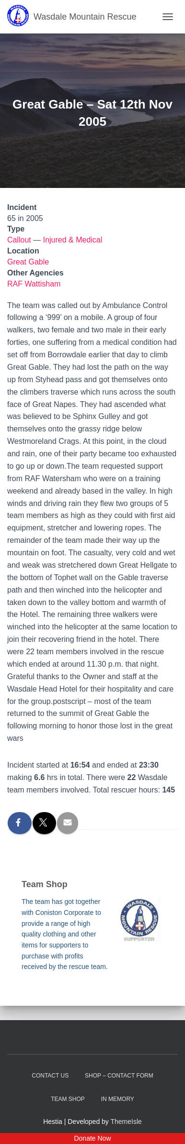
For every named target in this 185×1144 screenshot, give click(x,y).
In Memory (117, 1099)
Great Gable (28, 262)
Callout (19, 240)
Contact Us (50, 1075)
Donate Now (92, 1138)
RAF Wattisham (33, 284)
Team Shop (68, 1099)
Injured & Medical (73, 240)
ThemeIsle (126, 1121)
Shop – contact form (119, 1075)
